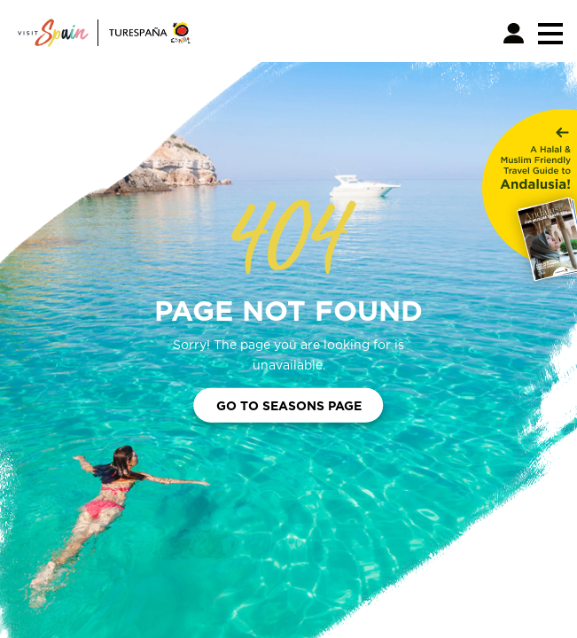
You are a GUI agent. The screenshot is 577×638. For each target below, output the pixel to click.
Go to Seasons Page (289, 405)
